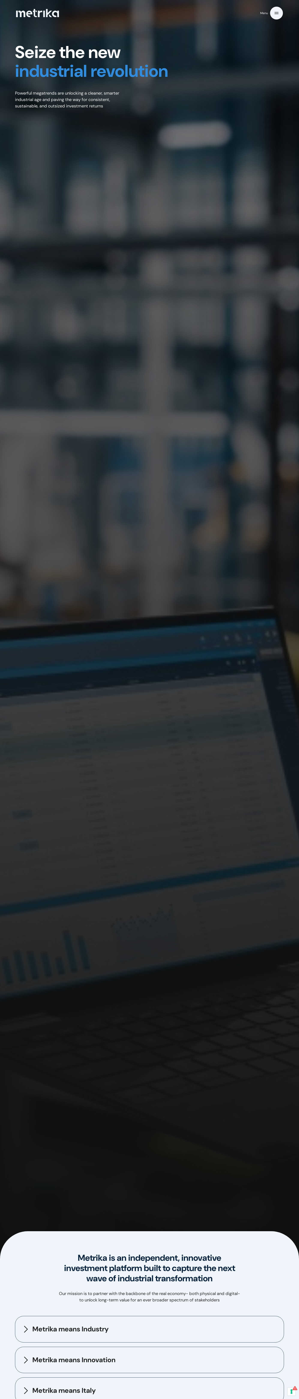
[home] (37, 13)
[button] (271, 13)
